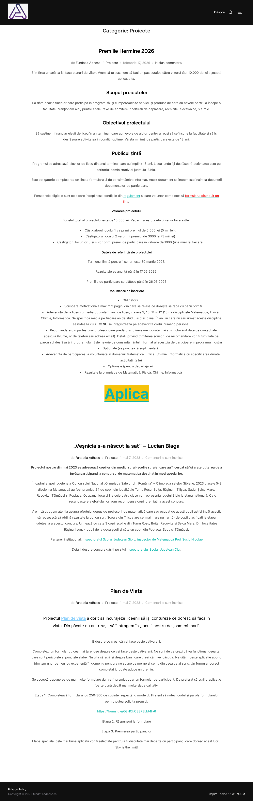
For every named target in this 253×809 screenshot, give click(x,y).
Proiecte (112, 70)
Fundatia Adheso (88, 70)
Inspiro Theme (218, 801)
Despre (219, 12)
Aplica (126, 401)
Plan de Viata (126, 597)
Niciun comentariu (168, 70)
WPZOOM (238, 801)
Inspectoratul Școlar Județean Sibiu (109, 547)
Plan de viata (73, 625)
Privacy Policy (17, 797)
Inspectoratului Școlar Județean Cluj (153, 557)
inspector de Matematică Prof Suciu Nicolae (170, 547)
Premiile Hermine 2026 (126, 57)
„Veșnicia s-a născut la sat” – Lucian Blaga (126, 452)
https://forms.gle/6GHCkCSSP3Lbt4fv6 (126, 719)
